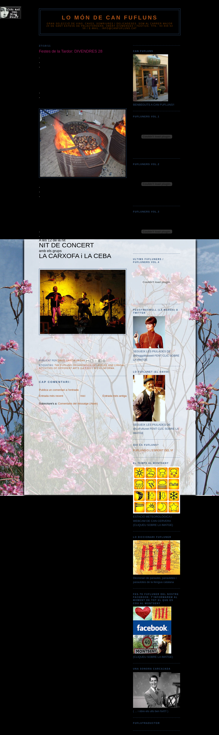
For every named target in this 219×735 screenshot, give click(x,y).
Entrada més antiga (114, 395)
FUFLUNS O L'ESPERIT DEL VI (153, 450)
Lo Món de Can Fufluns (110, 17)
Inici (82, 395)
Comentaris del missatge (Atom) (78, 403)
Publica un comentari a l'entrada (58, 389)
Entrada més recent (51, 395)
